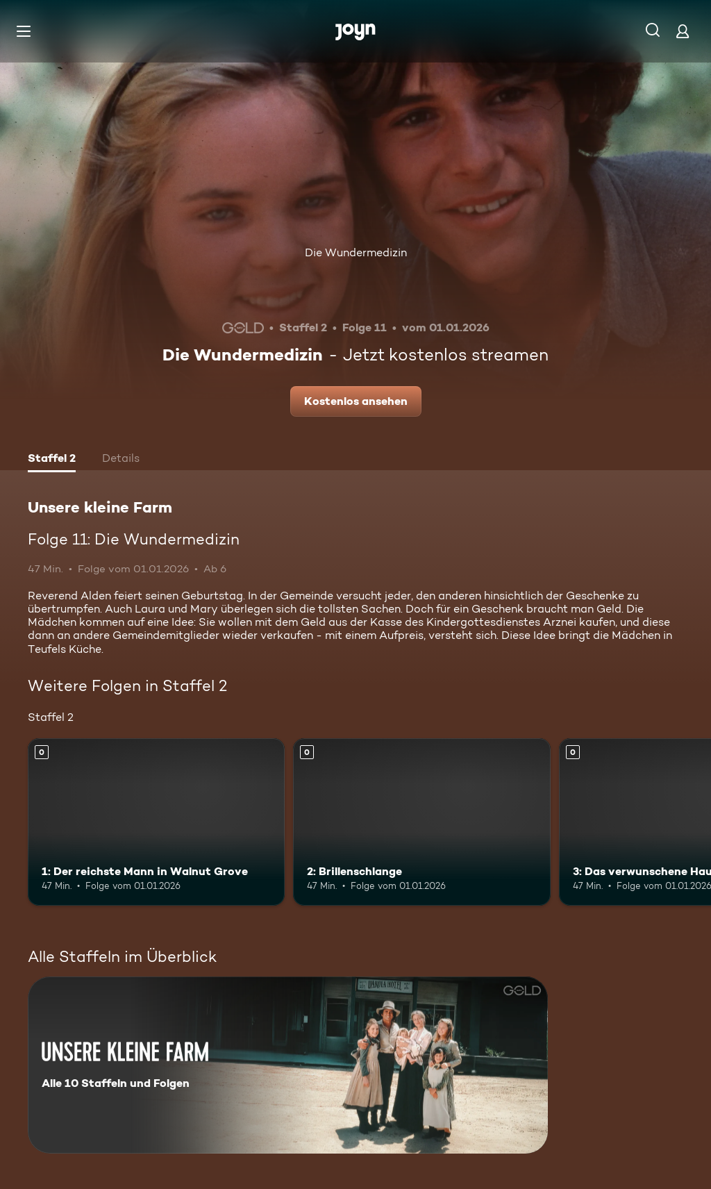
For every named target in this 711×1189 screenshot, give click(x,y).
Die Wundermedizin (356, 252)
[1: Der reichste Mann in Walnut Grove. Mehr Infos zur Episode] (156, 822)
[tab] (51, 459)
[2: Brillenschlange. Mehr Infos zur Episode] (421, 822)
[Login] (682, 31)
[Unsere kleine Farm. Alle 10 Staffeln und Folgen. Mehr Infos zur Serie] (288, 1065)
